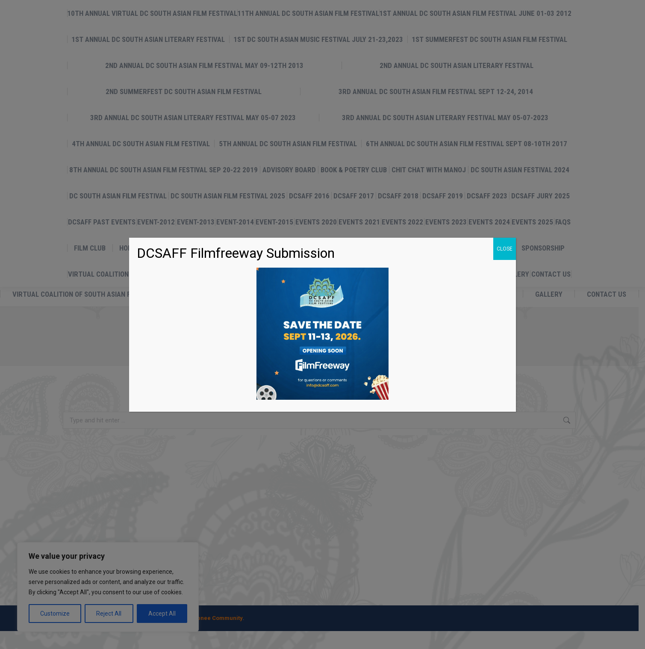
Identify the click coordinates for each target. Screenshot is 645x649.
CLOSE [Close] (504, 249)
